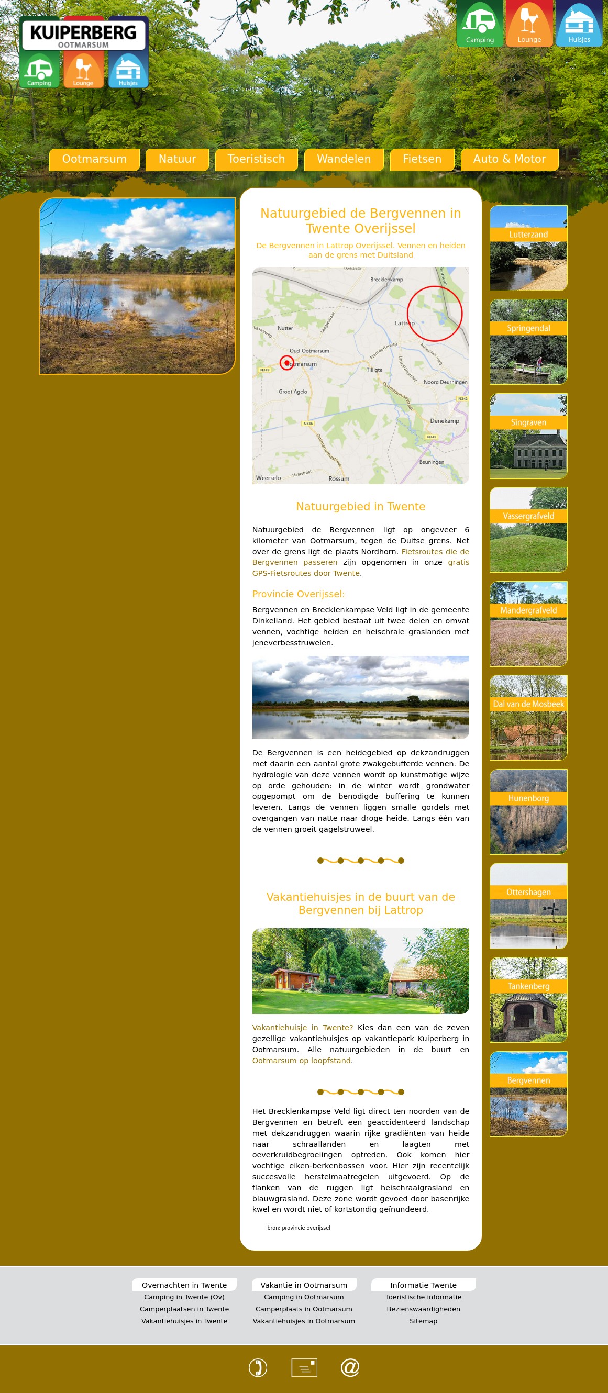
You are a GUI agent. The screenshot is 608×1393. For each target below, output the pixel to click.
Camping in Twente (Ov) (184, 1297)
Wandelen (344, 159)
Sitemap (423, 1321)
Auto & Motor (509, 159)
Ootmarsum (94, 159)
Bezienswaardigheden (423, 1309)
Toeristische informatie (423, 1297)
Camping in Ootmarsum (304, 1297)
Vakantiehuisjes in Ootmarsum (304, 1321)
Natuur (177, 159)
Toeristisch (256, 159)
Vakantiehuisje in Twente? (302, 1027)
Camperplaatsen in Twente (184, 1309)
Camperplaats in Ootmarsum (304, 1309)
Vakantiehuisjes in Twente (184, 1321)
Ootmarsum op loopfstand (301, 1060)
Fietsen (422, 159)
